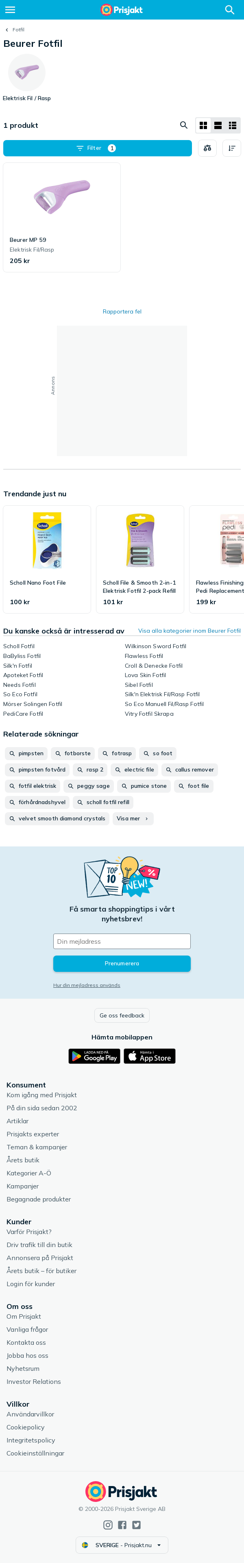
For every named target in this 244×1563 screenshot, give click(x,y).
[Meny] (10, 9)
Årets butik (23, 1160)
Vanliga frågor (27, 1329)
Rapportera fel (122, 311)
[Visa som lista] (218, 125)
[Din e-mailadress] (122, 941)
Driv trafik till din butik (39, 1245)
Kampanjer (23, 1186)
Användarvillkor (30, 1414)
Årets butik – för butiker (41, 1271)
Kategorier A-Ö (29, 1173)
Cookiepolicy (26, 1427)
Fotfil (18, 29)
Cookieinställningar (35, 1453)
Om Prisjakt (24, 1316)
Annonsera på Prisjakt (40, 1258)
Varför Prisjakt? (29, 1232)
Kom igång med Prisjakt (42, 1095)
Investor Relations (34, 1381)
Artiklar (17, 1121)
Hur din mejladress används (86, 985)
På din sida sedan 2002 (42, 1108)
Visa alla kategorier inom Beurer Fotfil (189, 630)
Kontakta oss (26, 1342)
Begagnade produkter (39, 1199)
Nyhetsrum (23, 1368)
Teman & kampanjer (37, 1147)
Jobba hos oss (27, 1355)
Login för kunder (31, 1284)
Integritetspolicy (31, 1440)
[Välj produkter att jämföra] (207, 148)
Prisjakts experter (33, 1134)
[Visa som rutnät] (203, 125)
